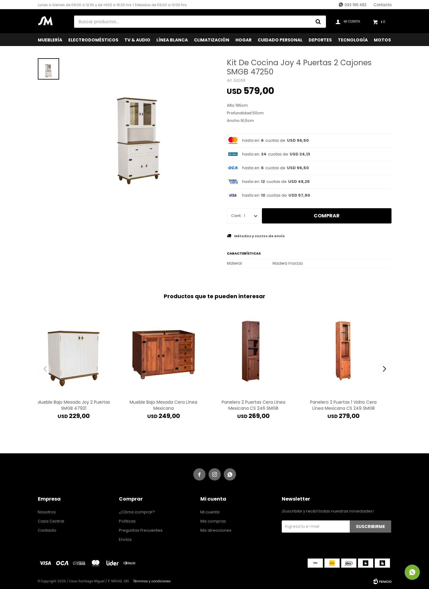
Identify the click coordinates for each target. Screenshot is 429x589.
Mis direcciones (215, 530)
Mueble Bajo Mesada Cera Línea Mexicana (163, 405)
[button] (384, 369)
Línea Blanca (172, 40)
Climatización (211, 40)
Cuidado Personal (280, 40)
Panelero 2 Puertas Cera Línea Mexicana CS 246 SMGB (253, 405)
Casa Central (51, 521)
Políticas (127, 521)
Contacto (382, 4)
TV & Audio (137, 40)
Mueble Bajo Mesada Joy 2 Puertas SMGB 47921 (73, 405)
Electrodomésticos (93, 40)
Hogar (243, 40)
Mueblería (50, 40)
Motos (382, 40)
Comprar (327, 215)
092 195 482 (355, 4)
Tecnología (353, 40)
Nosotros (47, 512)
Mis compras (213, 521)
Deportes (320, 40)
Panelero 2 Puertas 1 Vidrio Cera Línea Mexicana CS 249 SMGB (343, 405)
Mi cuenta (210, 512)
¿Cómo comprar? (137, 512)
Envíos (125, 539)
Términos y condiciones (152, 581)
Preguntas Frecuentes (141, 530)
